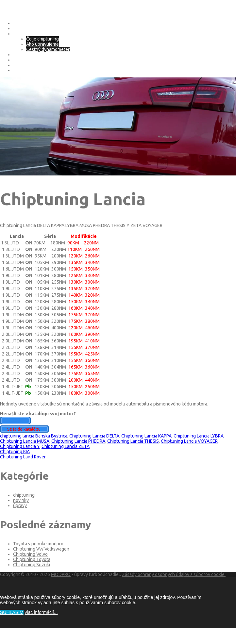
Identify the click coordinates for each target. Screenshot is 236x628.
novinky (21, 500)
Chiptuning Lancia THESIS (133, 441)
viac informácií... (41, 612)
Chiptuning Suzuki (31, 564)
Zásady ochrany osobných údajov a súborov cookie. (174, 574)
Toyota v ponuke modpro (38, 543)
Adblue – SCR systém (34, 59)
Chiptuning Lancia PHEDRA (78, 441)
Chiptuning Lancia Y (20, 446)
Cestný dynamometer (48, 49)
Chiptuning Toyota (31, 559)
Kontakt (21, 70)
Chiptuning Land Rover (23, 456)
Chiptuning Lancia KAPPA (146, 435)
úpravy (20, 505)
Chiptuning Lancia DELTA (94, 435)
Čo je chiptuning (42, 38)
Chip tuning (24, 33)
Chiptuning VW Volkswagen (41, 549)
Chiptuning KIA (15, 451)
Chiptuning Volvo (30, 554)
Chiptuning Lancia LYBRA (199, 435)
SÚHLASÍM (12, 612)
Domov (20, 23)
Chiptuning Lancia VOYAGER (189, 441)
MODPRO (61, 574)
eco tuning (24, 54)
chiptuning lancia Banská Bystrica (33, 435)
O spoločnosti (27, 28)
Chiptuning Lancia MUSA (24, 441)
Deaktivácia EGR (29, 65)
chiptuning (24, 495)
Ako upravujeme (42, 44)
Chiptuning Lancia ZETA (66, 446)
